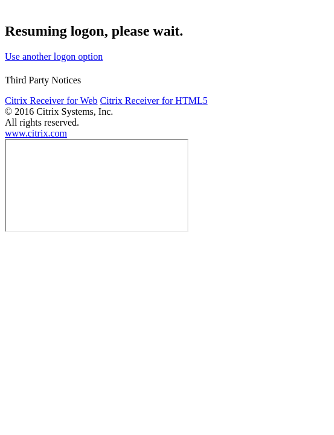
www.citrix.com (36, 133)
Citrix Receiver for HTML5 (153, 100)
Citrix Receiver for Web (51, 100)
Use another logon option (54, 56)
